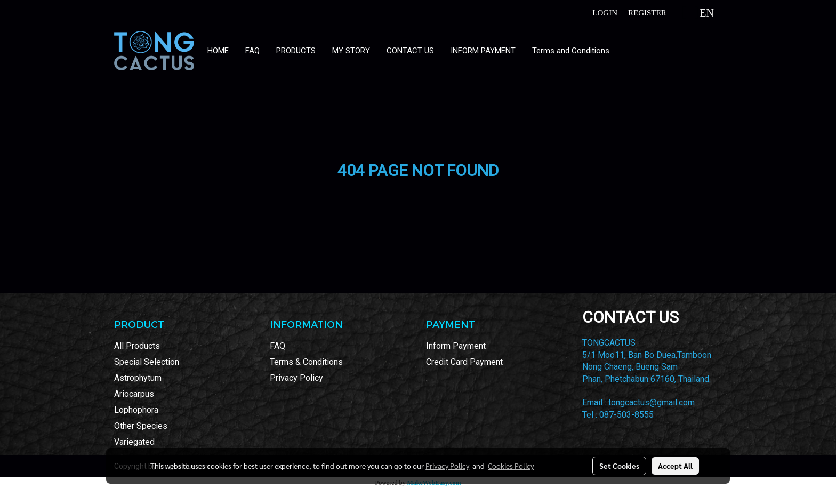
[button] (627, 50)
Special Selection (146, 362)
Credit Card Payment (464, 362)
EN (698, 13)
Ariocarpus (134, 394)
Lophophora (136, 410)
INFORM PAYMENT (483, 50)
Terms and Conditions (570, 50)
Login (604, 13)
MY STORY (351, 50)
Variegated (134, 442)
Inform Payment (456, 346)
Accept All (675, 465)
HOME (218, 50)
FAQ (252, 50)
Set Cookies (619, 465)
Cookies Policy (511, 465)
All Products (137, 346)
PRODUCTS (296, 50)
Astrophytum (138, 378)
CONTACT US (410, 50)
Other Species (140, 426)
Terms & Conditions (306, 362)
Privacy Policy (296, 378)
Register (647, 13)
